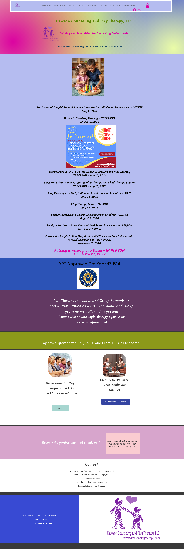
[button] (148, 5)
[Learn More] (60, 408)
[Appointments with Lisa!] (115, 402)
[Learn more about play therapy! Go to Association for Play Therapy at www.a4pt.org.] (123, 443)
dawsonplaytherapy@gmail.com (102, 317)
